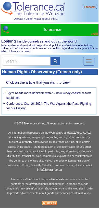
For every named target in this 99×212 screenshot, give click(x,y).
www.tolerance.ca (79, 132)
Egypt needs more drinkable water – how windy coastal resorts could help (48, 95)
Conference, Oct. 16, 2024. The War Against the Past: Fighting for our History (48, 106)
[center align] (55, 61)
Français (90, 6)
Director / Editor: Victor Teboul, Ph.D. (36, 18)
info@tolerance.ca (49, 170)
